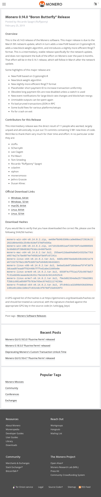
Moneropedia (12, 429)
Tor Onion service (23, 486)
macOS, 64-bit (18, 205)
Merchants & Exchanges (17, 463)
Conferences (12, 394)
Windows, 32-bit (19, 201)
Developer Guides (15, 433)
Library (9, 441)
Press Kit (55, 471)
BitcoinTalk (11, 471)
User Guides (12, 437)
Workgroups (57, 425)
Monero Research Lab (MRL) (64, 467)
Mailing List (56, 433)
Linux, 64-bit (17, 209)
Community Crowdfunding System (68, 474)
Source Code (55, 486)
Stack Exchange (13, 467)
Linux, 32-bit (17, 213)
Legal (40, 486)
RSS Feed (84, 486)
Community (11, 388)
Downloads (11, 445)
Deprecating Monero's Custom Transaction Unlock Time (35, 352)
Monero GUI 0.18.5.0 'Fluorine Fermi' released (30, 339)
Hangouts (55, 429)
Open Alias (56, 463)
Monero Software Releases (31, 315)
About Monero (13, 425)
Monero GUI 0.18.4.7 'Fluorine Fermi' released (30, 358)
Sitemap (72, 486)
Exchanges (11, 400)
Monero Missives (14, 381)
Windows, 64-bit (19, 197)
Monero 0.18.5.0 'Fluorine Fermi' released (27, 345)
